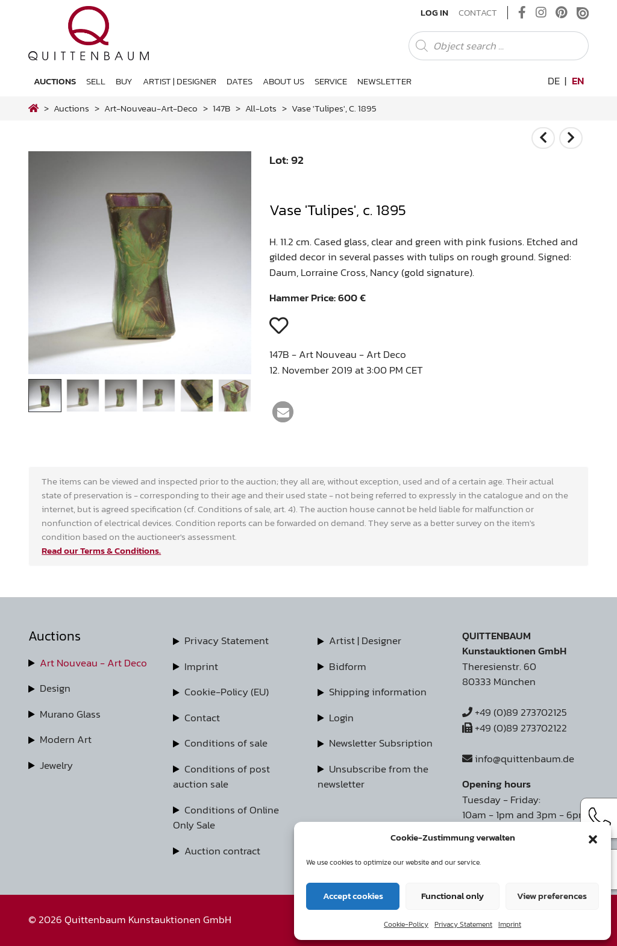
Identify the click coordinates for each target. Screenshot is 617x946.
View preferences (552, 896)
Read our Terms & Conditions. (101, 550)
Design (55, 688)
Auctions (55, 81)
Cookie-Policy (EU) (226, 692)
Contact (478, 12)
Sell (95, 81)
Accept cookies (353, 896)
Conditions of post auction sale (221, 776)
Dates (239, 81)
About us (283, 81)
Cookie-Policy (406, 924)
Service (331, 81)
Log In (434, 12)
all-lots (261, 108)
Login (341, 717)
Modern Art (66, 739)
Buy (124, 81)
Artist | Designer (179, 81)
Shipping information (378, 692)
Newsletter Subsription (381, 743)
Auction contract (222, 851)
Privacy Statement (463, 924)
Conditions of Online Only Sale (226, 817)
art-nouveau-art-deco (151, 108)
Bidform (347, 666)
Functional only (452, 896)
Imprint (509, 924)
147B (221, 108)
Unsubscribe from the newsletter (373, 776)
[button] (593, 838)
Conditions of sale (226, 743)
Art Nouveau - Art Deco (93, 663)
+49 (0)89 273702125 (514, 712)
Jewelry (56, 765)
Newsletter (384, 81)
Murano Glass (70, 714)
